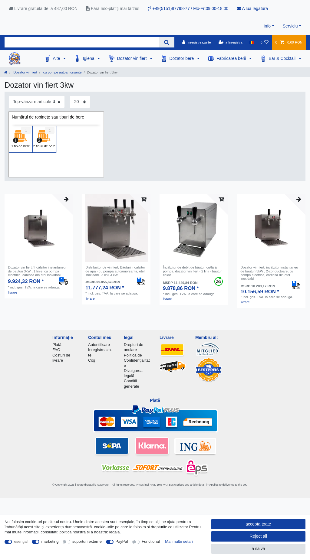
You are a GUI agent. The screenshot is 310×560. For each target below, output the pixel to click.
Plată (56, 344)
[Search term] (82, 42)
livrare (12, 292)
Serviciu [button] (290, 26)
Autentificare (99, 344)
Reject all (258, 536)
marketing (50, 541)
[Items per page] (80, 102)
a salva (258, 548)
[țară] (251, 42)
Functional (151, 541)
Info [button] (267, 26)
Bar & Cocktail (283, 58)
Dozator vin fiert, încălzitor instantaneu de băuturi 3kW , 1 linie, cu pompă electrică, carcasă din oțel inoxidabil (36, 271)
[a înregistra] (230, 42)
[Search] (166, 42)
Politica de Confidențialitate (137, 360)
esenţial (21, 541)
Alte (57, 58)
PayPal (122, 541)
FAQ (56, 349)
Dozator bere (182, 58)
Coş (91, 360)
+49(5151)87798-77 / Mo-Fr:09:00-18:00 (188, 8)
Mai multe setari (179, 541)
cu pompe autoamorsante (62, 72)
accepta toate (258, 524)
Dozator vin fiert (132, 58)
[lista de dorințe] (264, 42)
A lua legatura (252, 8)
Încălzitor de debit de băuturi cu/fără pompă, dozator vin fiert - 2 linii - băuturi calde (193, 271)
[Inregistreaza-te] (196, 42)
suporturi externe (87, 541)
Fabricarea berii (231, 58)
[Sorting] (36, 102)
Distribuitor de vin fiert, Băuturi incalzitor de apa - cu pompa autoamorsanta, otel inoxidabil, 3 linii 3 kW (115, 271)
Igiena (89, 58)
